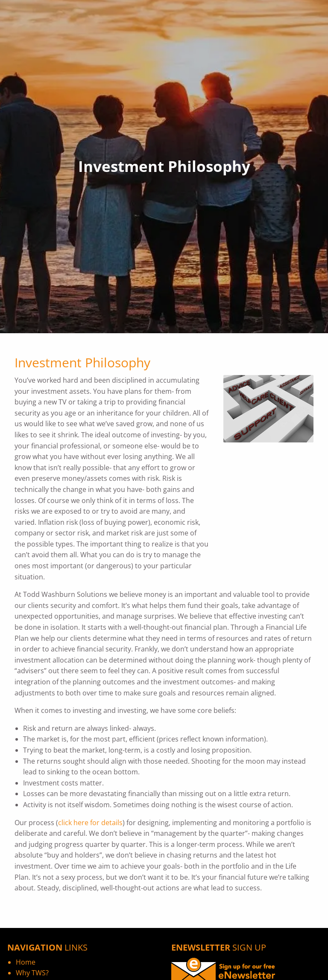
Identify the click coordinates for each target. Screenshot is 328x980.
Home (25, 962)
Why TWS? (32, 972)
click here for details (90, 822)
